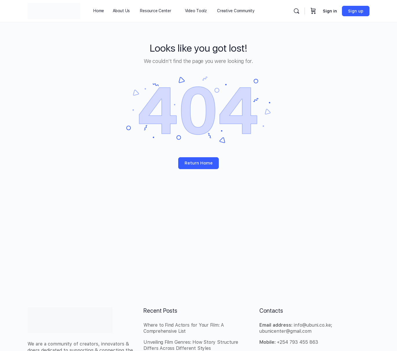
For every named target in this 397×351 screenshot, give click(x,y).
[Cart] (313, 11)
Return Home (199, 163)
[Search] (296, 11)
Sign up (355, 11)
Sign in (330, 11)
